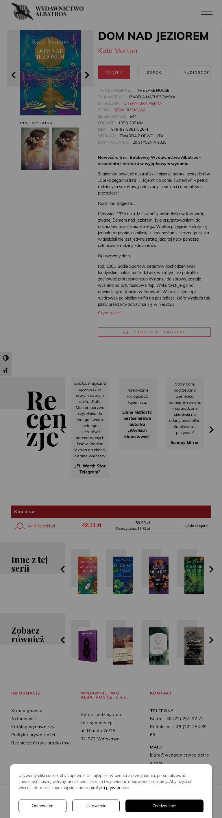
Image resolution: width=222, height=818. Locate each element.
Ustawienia (96, 805)
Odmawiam (42, 805)
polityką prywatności (110, 787)
